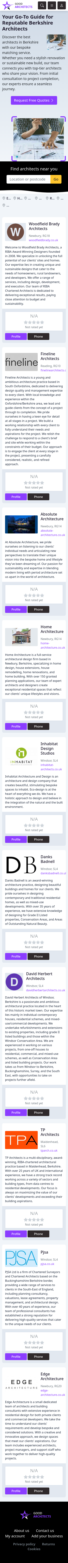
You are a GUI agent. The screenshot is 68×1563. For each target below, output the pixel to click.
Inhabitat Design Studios (49, 748)
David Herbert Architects (39, 976)
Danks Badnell (48, 859)
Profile (15, 336)
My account (15, 1536)
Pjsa (44, 1252)
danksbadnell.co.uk (54, 873)
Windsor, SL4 (49, 761)
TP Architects (50, 1132)
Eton (10, 198)
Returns (48, 1544)
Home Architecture (52, 629)
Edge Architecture (52, 1376)
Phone (38, 336)
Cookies (34, 1549)
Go (55, 179)
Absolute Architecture (52, 516)
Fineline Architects (50, 356)
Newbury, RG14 (51, 526)
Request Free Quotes (34, 100)
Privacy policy (24, 1544)
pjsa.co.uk (47, 1264)
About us (21, 1530)
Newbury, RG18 (39, 236)
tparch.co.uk (49, 1150)
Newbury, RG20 (51, 1386)
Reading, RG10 (51, 366)
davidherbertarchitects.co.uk (45, 990)
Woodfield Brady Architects (44, 226)
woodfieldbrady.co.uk (43, 240)
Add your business (47, 1536)
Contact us (45, 1530)
